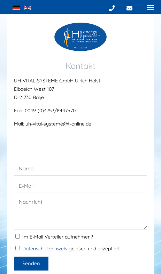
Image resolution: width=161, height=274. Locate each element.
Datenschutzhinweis (44, 248)
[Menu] (151, 7)
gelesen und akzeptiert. (71, 248)
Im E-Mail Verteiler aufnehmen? (57, 237)
